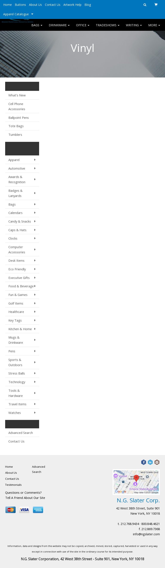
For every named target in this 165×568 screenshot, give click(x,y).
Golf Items (15, 303)
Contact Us (52, 5)
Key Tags (15, 320)
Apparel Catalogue (16, 14)
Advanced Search (20, 432)
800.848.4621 (150, 524)
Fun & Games (18, 295)
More (154, 28)
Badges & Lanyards (15, 193)
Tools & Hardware (15, 393)
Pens (11, 351)
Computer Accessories (16, 249)
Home (7, 5)
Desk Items (16, 260)
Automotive (16, 168)
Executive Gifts (19, 277)
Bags (36, 28)
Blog (87, 5)
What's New (17, 95)
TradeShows (107, 28)
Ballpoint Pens (18, 117)
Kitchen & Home (20, 329)
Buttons (20, 5)
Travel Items (17, 404)
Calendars (15, 212)
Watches (14, 412)
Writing (134, 28)
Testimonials (13, 485)
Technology (16, 382)
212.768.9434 (130, 524)
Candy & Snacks (19, 221)
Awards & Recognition (16, 179)
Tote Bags (16, 126)
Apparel (14, 160)
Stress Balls (16, 373)
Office (82, 28)
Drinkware (59, 28)
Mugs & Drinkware (15, 340)
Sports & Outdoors (15, 362)
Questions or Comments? (23, 492)
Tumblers (15, 134)
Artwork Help (72, 5)
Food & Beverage (21, 286)
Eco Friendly (17, 269)
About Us (35, 5)
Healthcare (16, 312)
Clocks (12, 238)
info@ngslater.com (146, 534)
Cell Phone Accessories (16, 106)
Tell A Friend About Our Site (25, 497)
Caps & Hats (17, 230)
